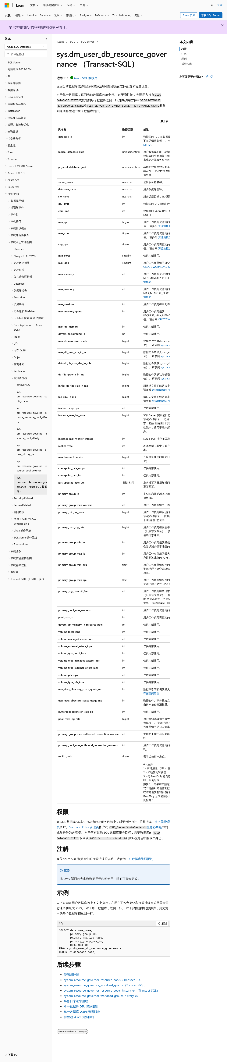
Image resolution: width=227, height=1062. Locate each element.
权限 (184, 49)
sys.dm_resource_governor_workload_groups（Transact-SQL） (105, 985)
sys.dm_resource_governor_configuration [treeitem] (32, 396)
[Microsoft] (7, 5)
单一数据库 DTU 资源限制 (81, 1006)
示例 (184, 58)
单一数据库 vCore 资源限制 (82, 1012)
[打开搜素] (212, 5)
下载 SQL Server (210, 15)
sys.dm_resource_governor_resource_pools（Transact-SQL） (104, 980)
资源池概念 (164, 226)
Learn (60, 41)
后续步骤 (186, 64)
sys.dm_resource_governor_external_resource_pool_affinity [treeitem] (32, 415)
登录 (219, 5)
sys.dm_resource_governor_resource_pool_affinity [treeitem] (32, 433)
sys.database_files (162, 389)
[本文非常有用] (207, 76)
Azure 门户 (189, 15)
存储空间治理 (151, 693)
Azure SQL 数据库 (86, 78)
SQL (72, 41)
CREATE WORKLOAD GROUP (160, 266)
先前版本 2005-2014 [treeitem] (20, 69)
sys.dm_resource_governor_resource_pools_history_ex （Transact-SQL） (112, 990)
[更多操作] (167, 42)
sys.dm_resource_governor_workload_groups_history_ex (101, 996)
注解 (184, 53)
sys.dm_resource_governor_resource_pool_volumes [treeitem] (32, 465)
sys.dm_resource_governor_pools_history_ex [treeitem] (31, 449)
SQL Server (87, 41)
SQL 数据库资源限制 (139, 859)
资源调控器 (71, 974)
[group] (113, 465)
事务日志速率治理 (76, 1001)
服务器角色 (154, 827)
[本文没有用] (211, 76)
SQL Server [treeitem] (14, 62)
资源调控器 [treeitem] (23, 385)
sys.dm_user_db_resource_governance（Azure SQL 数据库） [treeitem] (32, 484)
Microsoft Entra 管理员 (84, 827)
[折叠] (46, 38)
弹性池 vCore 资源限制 (79, 1017)
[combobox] (26, 47)
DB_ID (147, 144)
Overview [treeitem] (19, 249)
